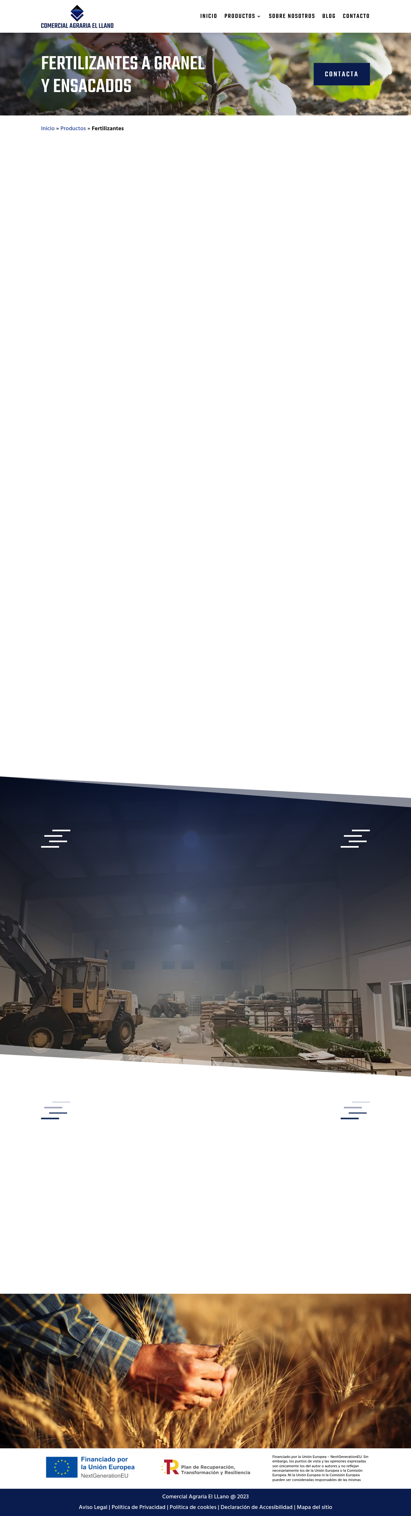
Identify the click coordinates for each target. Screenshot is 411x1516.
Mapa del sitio (314, 1507)
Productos (240, 16)
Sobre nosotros (292, 16)
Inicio (208, 16)
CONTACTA (342, 74)
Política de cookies (193, 1507)
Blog (329, 16)
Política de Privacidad (139, 1507)
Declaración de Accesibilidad (257, 1507)
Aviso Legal (93, 1507)
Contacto (356, 16)
